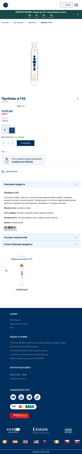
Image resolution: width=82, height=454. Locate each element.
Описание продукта (14, 184)
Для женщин (18, 22)
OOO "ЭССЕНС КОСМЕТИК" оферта (24, 347)
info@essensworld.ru (18, 379)
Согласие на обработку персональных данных (29, 351)
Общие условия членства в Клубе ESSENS (27, 358)
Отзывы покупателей (15, 237)
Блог (12, 328)
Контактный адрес (20, 367)
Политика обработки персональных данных (28, 343)
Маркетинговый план (18, 324)
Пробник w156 (46, 22)
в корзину (25, 143)
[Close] (77, 14)
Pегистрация (15, 320)
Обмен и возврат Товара (56, 343)
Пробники (32, 22)
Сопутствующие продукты (18, 244)
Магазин (5, 22)
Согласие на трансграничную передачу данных (29, 355)
